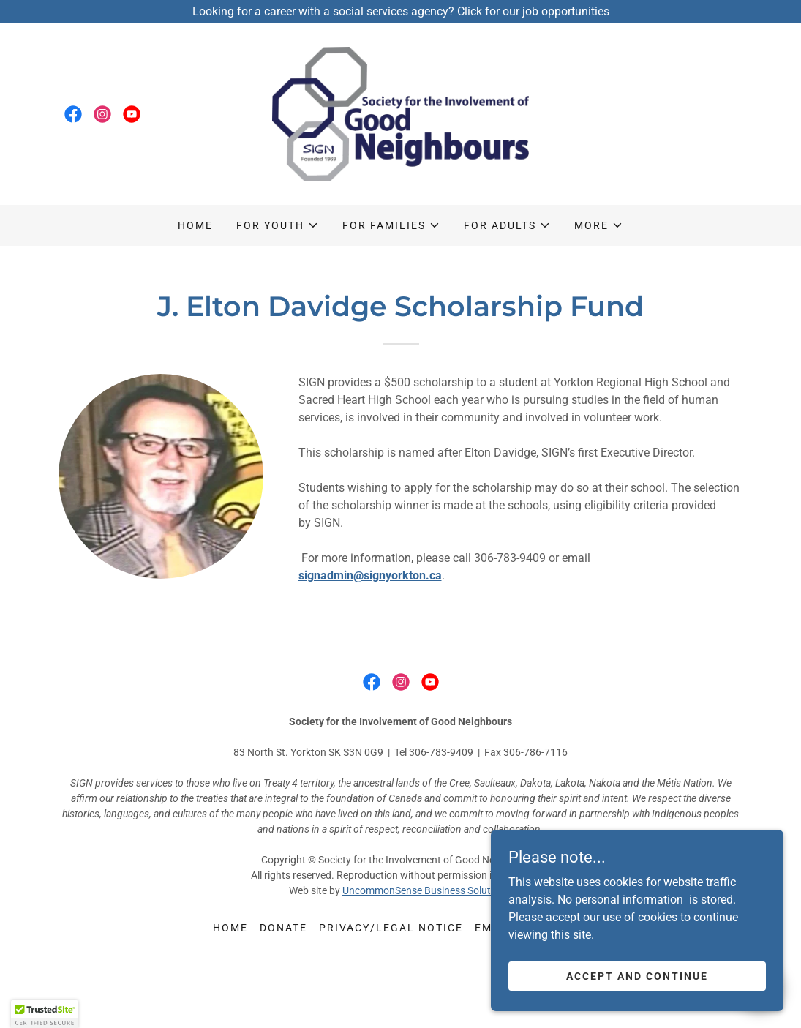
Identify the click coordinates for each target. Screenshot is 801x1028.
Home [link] (195, 225)
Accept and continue (637, 975)
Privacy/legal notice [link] (391, 928)
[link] (73, 114)
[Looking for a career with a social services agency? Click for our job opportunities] (400, 11)
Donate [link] (283, 928)
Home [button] (230, 928)
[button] (277, 225)
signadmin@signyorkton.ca (370, 575)
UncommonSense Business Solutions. (427, 890)
